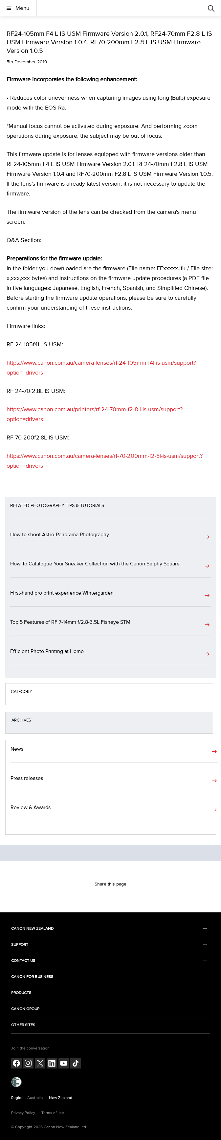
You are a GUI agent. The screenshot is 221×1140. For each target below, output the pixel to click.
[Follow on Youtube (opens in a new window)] (63, 1064)
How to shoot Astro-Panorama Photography (59, 534)
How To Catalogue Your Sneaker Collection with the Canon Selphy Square (95, 563)
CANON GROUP (109, 1009)
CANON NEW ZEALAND (109, 928)
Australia (35, 1097)
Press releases (27, 778)
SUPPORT (109, 944)
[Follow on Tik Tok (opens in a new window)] (75, 1064)
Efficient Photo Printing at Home (47, 651)
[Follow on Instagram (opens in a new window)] (28, 1064)
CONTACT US (109, 960)
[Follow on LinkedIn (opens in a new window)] (52, 1064)
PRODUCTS (109, 992)
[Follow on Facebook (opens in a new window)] (16, 1064)
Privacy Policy (23, 1112)
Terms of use (52, 1112)
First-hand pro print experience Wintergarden (62, 593)
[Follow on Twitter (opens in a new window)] (40, 1064)
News (17, 749)
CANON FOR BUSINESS (109, 976)
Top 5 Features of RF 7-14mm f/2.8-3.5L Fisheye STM (70, 622)
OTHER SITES (109, 1025)
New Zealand (60, 1097)
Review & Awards (31, 807)
